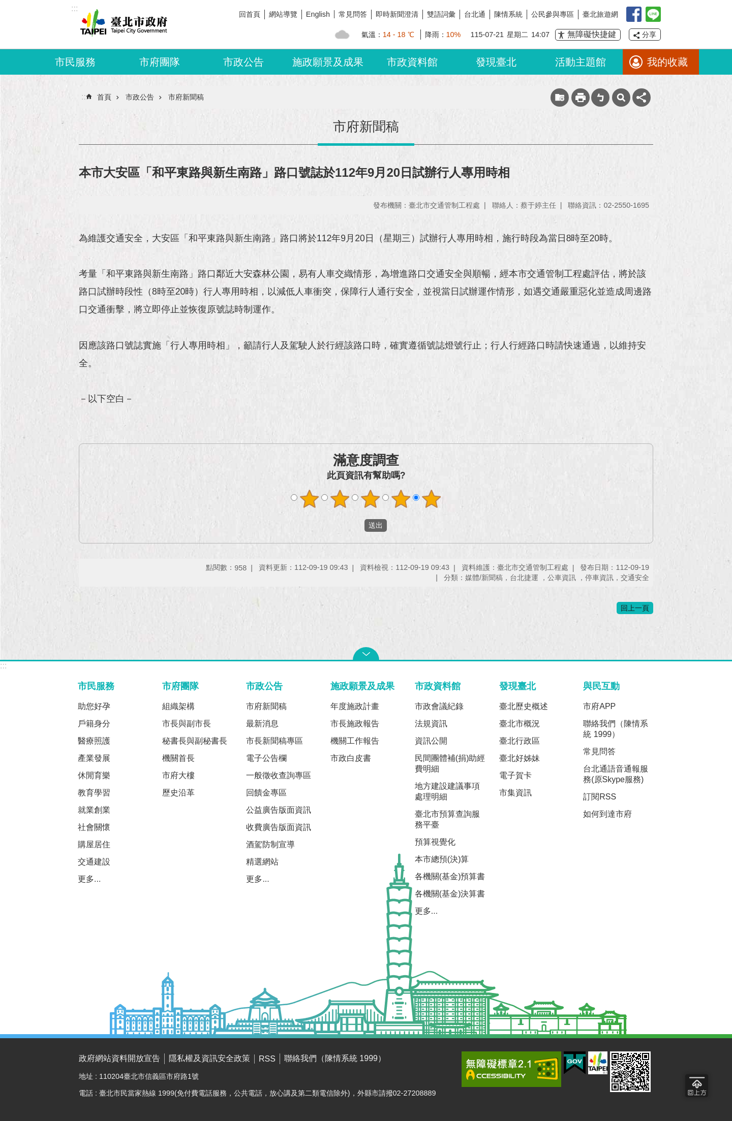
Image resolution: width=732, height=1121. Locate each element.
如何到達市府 (607, 814)
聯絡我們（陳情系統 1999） (615, 729)
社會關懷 (94, 827)
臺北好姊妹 (519, 758)
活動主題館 (580, 62)
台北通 (474, 14)
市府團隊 (159, 62)
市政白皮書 (350, 758)
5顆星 (431, 498)
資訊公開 (431, 740)
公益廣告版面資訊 (278, 810)
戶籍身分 (94, 723)
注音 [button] (600, 97)
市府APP (599, 706)
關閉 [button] (366, 653)
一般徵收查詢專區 (278, 775)
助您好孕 (94, 706)
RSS (267, 1058)
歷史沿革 (178, 792)
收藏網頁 (560, 97)
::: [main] (84, 96)
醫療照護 (94, 740)
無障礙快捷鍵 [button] (591, 34)
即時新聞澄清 (397, 14)
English (318, 14)
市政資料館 (412, 62)
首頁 (104, 97)
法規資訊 (431, 723)
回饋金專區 (266, 792)
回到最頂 (696, 1085)
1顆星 (309, 498)
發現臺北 (496, 62)
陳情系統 (508, 14)
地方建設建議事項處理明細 (447, 791)
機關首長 (178, 758)
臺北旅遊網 (600, 14)
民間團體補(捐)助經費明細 (450, 763)
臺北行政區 (519, 740)
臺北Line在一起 (653, 14)
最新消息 (262, 723)
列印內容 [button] (580, 97)
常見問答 (353, 14)
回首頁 (249, 14)
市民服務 (75, 62)
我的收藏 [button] (667, 62)
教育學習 (94, 792)
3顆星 (370, 498)
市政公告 (243, 62)
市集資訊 (515, 792)
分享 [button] (649, 34)
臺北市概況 (519, 723)
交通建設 (94, 861)
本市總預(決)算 (442, 859)
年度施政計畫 (354, 706)
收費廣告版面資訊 (278, 827)
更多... (89, 879)
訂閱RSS (599, 796)
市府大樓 (178, 775)
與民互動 (601, 686)
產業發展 (94, 758)
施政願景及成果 (327, 62)
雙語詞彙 (441, 14)
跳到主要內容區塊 (5, 5)
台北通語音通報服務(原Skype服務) (615, 774)
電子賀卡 (515, 775)
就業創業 (94, 810)
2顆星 (340, 498)
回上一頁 (635, 608)
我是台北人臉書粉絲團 (634, 14)
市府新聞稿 (186, 97)
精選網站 (262, 861)
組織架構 (178, 706)
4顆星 (401, 498)
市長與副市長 (186, 723)
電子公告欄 (266, 758)
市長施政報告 (354, 723)
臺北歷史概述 (523, 706)
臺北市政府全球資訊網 (122, 24)
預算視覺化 (435, 842)
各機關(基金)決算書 (450, 893)
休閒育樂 (94, 775)
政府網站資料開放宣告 (119, 1058)
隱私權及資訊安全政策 (209, 1058)
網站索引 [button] (621, 97)
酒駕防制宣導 (270, 844)
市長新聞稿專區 (274, 740)
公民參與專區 (552, 14)
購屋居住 (94, 844)
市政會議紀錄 (439, 706)
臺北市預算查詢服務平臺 (447, 819)
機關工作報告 (354, 740)
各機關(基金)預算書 (450, 876)
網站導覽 (283, 14)
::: (3, 665)
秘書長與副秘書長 (194, 740)
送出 (354, 525)
